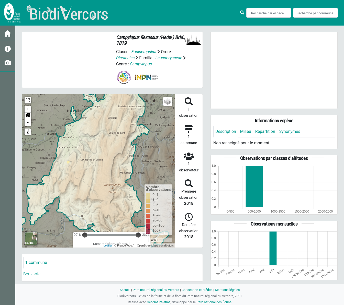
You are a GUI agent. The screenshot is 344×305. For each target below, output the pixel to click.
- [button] (28, 123)
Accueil (124, 290)
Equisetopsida (144, 51)
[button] (28, 116)
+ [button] (28, 109)
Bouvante (31, 274)
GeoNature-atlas (159, 302)
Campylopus (141, 64)
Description (225, 131)
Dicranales (125, 57)
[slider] (84, 235)
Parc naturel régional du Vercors (156, 290)
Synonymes (289, 131)
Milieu (245, 131)
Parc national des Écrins (213, 302)
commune (36, 262)
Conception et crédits (197, 290)
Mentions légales (227, 290)
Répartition (265, 131)
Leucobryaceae (169, 57)
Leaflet (108, 245)
